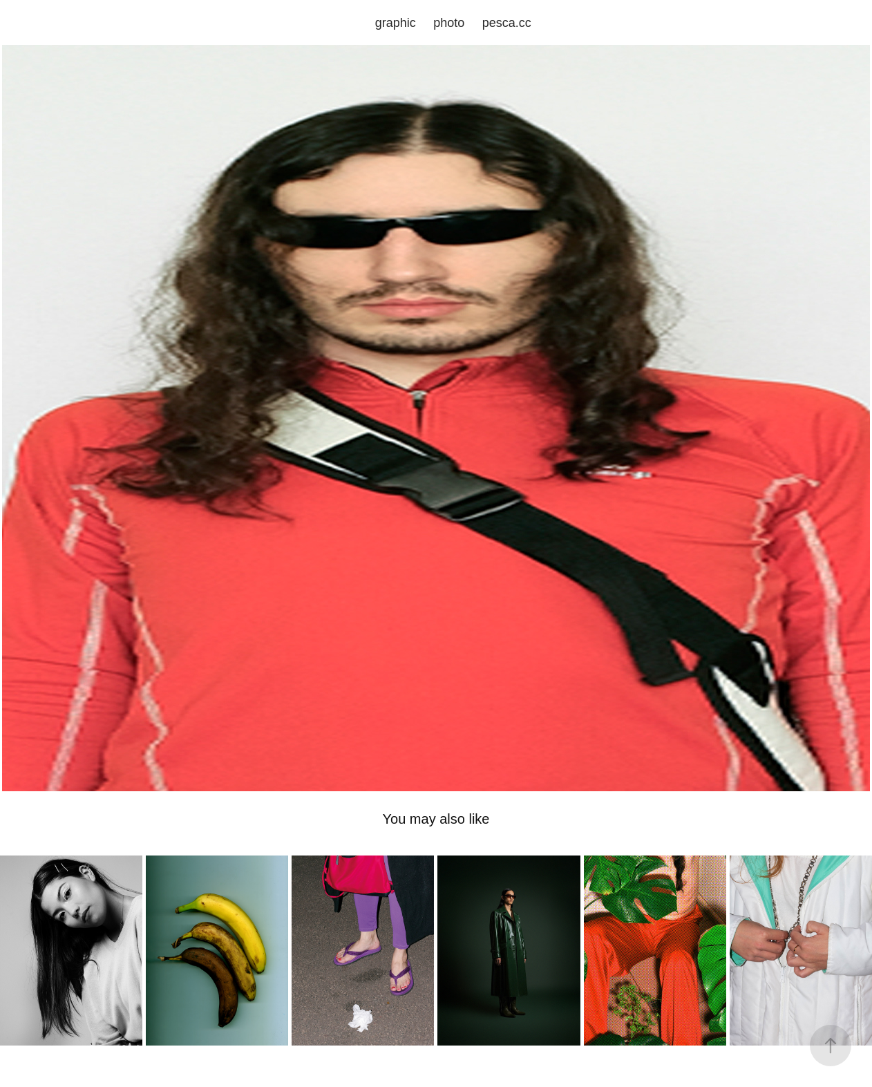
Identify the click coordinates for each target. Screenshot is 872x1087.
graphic (395, 23)
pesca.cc (506, 23)
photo (448, 23)
